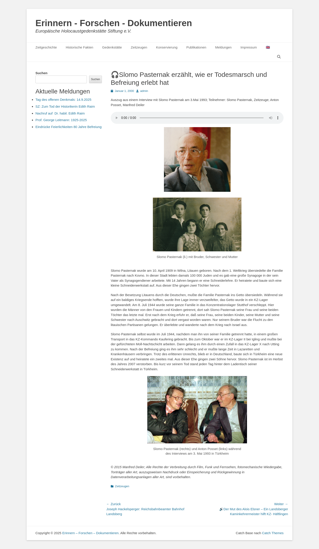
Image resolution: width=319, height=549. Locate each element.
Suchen (41, 73)
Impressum (248, 47)
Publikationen (196, 47)
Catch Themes (273, 533)
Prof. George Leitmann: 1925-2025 (61, 120)
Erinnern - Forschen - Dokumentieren (113, 23)
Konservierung (166, 47)
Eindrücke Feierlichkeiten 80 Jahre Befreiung (68, 127)
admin (144, 91)
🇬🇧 (268, 47)
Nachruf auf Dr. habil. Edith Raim (60, 113)
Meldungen (223, 47)
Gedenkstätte (112, 47)
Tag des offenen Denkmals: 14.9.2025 (63, 99)
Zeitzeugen (139, 47)
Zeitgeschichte (46, 47)
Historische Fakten (79, 47)
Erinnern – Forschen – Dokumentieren (90, 533)
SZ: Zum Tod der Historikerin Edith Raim (65, 106)
